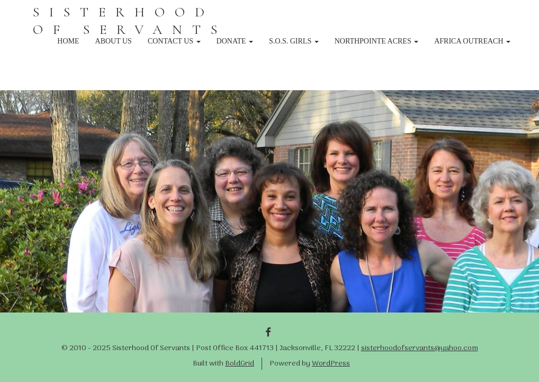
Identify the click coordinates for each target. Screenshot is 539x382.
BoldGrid (239, 364)
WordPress (331, 364)
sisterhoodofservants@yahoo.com (419, 348)
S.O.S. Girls (294, 41)
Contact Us (174, 41)
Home (68, 41)
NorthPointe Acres (377, 41)
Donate (235, 41)
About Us (113, 41)
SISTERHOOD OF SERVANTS (130, 21)
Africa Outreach (472, 41)
